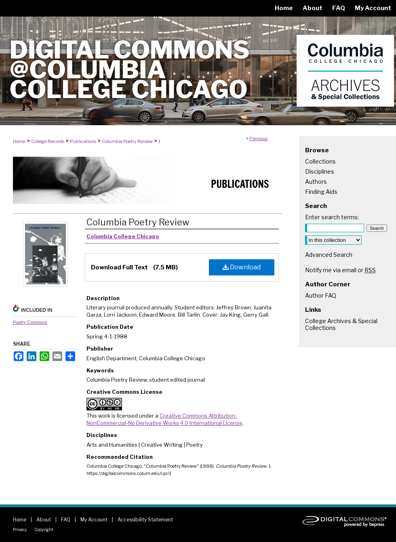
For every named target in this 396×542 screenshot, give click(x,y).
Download (242, 267)
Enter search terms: (332, 217)
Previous (258, 138)
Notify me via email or (340, 270)
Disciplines (319, 171)
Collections (320, 161)
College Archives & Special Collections (341, 324)
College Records (47, 141)
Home (19, 141)
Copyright (43, 529)
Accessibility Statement (145, 520)
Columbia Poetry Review (127, 141)
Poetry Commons (30, 322)
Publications (83, 141)
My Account (93, 520)
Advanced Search (328, 254)
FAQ (65, 520)
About (43, 520)
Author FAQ (320, 295)
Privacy (20, 529)
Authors (316, 181)
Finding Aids (321, 191)
